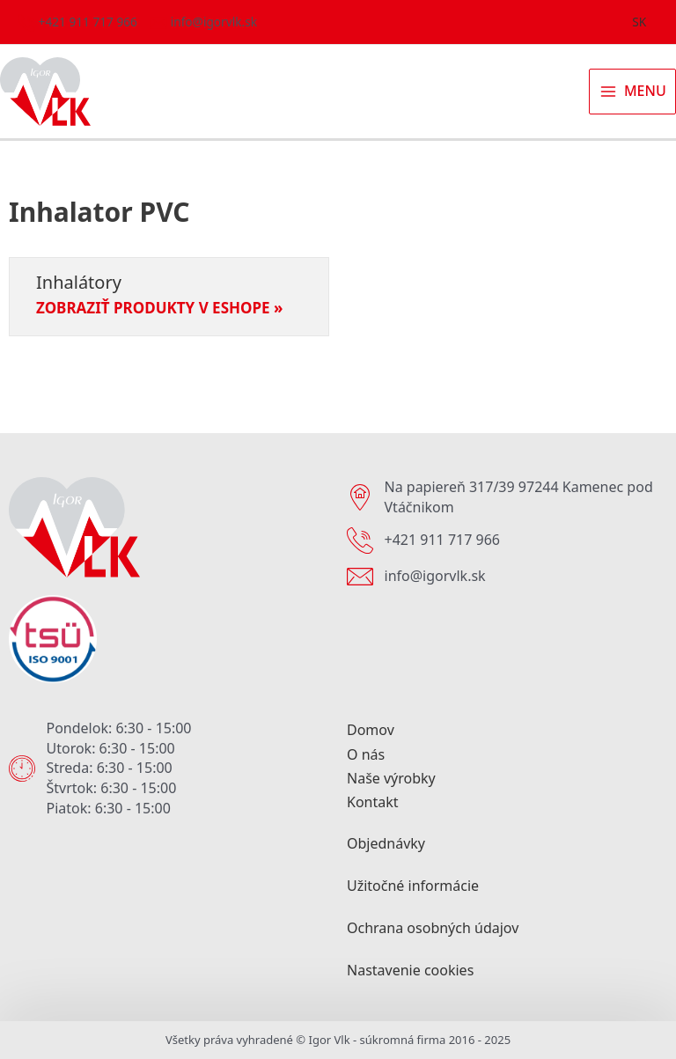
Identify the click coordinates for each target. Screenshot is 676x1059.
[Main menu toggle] (632, 91)
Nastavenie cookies (410, 970)
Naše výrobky (391, 778)
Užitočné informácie (413, 885)
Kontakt (373, 802)
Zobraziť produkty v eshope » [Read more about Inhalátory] (159, 308)
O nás (366, 754)
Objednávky (386, 843)
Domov (370, 729)
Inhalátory (78, 282)
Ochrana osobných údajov (432, 928)
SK (639, 21)
